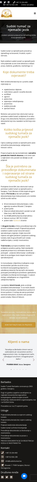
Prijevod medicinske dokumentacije (14, 425)
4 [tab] (20, 369)
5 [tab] (23, 369)
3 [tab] (17, 369)
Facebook (16, 220)
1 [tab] (11, 369)
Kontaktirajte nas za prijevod (18, 325)
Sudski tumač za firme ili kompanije (14, 428)
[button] (4, 478)
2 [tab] (14, 369)
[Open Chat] (24, 476)
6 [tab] (26, 369)
